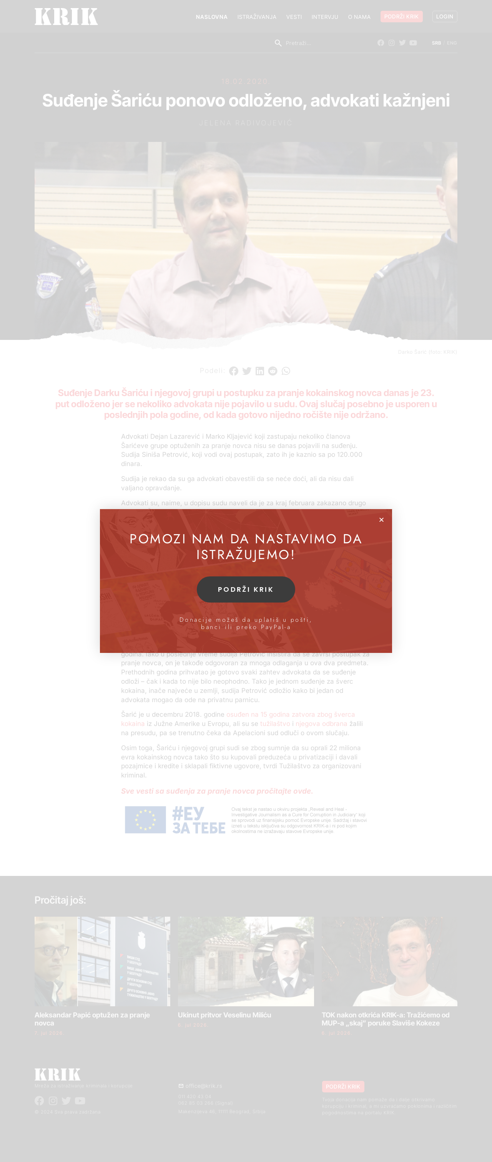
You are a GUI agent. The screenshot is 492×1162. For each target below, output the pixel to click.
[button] (381, 520)
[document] (246, 581)
